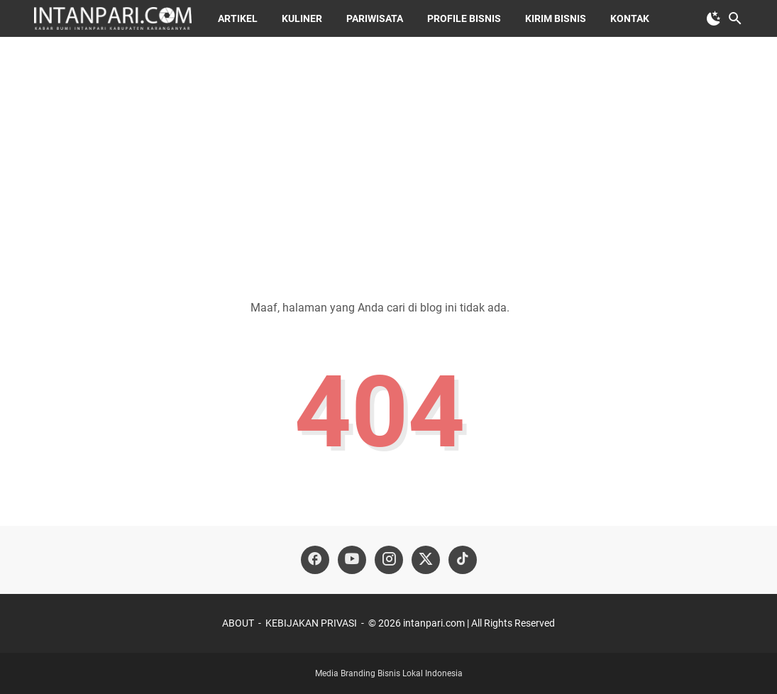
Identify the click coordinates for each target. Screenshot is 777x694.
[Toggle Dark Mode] (713, 18)
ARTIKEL (238, 18)
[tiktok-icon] (462, 560)
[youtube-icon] (352, 560)
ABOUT (238, 623)
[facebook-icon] (315, 560)
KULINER (302, 18)
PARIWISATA (374, 18)
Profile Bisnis (464, 18)
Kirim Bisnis (555, 18)
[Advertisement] (389, 157)
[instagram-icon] (389, 560)
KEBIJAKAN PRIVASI (311, 623)
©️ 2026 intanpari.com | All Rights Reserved (461, 623)
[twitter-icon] (426, 560)
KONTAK (629, 18)
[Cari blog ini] (735, 18)
